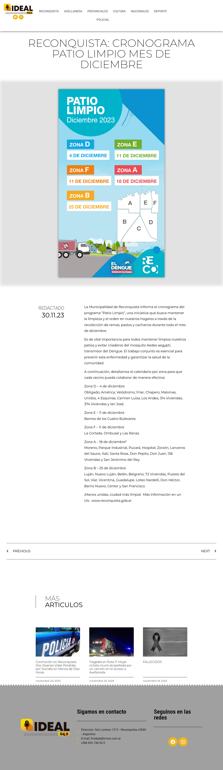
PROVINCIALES (97, 11)
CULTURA (119, 11)
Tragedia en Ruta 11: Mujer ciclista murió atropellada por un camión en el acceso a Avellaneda (110, 667)
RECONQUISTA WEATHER (195, 15)
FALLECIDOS (152, 662)
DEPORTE (160, 11)
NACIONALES (140, 11)
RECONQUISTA (49, 11)
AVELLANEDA (73, 11)
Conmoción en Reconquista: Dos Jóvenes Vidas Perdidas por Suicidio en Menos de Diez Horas (58, 667)
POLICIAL (103, 19)
